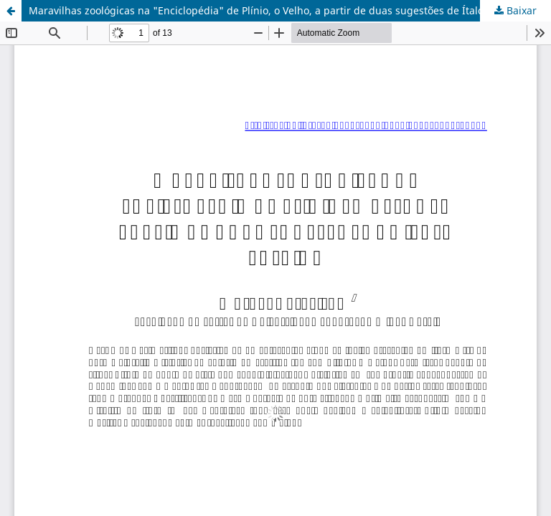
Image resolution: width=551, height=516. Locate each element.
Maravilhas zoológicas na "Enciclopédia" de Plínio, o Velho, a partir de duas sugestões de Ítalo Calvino (275, 10)
